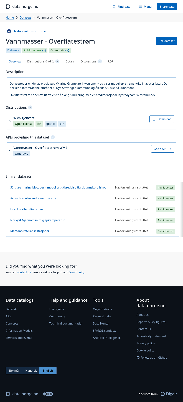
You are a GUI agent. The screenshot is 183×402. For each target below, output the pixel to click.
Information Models (19, 331)
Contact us (144, 329)
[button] (91, 121)
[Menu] (145, 6)
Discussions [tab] (91, 61)
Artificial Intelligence (107, 338)
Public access (32, 50)
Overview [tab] (15, 61)
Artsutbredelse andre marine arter (34, 198)
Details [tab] (70, 61)
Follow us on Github (152, 358)
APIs (9, 316)
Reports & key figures (151, 322)
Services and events (19, 338)
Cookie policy (145, 350)
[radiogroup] (31, 370)
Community (76, 272)
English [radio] (48, 371)
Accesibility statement (151, 336)
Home (10, 17)
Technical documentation (66, 323)
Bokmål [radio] (14, 371)
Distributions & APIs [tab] (43, 61)
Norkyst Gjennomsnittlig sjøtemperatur (37, 220)
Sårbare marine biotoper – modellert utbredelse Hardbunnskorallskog (58, 187)
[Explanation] (44, 50)
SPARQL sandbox (104, 331)
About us (143, 315)
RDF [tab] (110, 61)
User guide (56, 309)
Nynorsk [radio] (31, 371)
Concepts (12, 323)
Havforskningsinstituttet (26, 31)
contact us (24, 272)
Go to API (163, 149)
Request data (102, 316)
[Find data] (121, 6)
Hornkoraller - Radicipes (26, 209)
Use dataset (167, 41)
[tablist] (91, 61)
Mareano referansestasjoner (29, 231)
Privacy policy (146, 343)
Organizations (102, 309)
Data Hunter (101, 323)
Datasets (25, 17)
